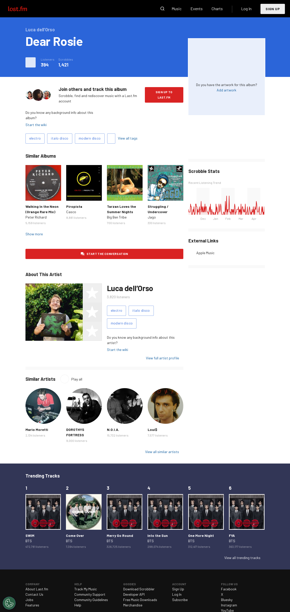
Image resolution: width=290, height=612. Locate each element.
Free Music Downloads (140, 599)
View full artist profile (162, 358)
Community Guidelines (91, 599)
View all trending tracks (242, 557)
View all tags (127, 138)
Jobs (29, 599)
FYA (232, 535)
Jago (152, 217)
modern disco (90, 138)
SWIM (29, 535)
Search (162, 9)
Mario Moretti (36, 429)
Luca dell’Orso (130, 288)
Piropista (74, 206)
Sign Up (273, 9)
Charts (217, 8)
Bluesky (226, 599)
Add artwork (226, 90)
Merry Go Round (120, 535)
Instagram (229, 605)
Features (32, 605)
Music (177, 8)
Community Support (89, 594)
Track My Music (85, 589)
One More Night (201, 535)
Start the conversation (107, 253)
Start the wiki (36, 125)
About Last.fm (36, 589)
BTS (28, 541)
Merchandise (132, 605)
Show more (34, 234)
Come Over (75, 535)
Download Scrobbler (139, 589)
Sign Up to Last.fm (164, 94)
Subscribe (180, 599)
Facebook (229, 589)
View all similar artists (162, 452)
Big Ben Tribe (117, 217)
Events (196, 8)
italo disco (59, 138)
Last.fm (23, 8)
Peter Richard (36, 217)
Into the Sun (157, 535)
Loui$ (152, 429)
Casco (71, 212)
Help (77, 605)
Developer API (134, 594)
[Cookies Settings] (9, 603)
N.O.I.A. (113, 429)
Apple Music (205, 253)
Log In (246, 8)
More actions (30, 62)
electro (35, 138)
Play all (76, 379)
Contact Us (34, 594)
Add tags (111, 138)
